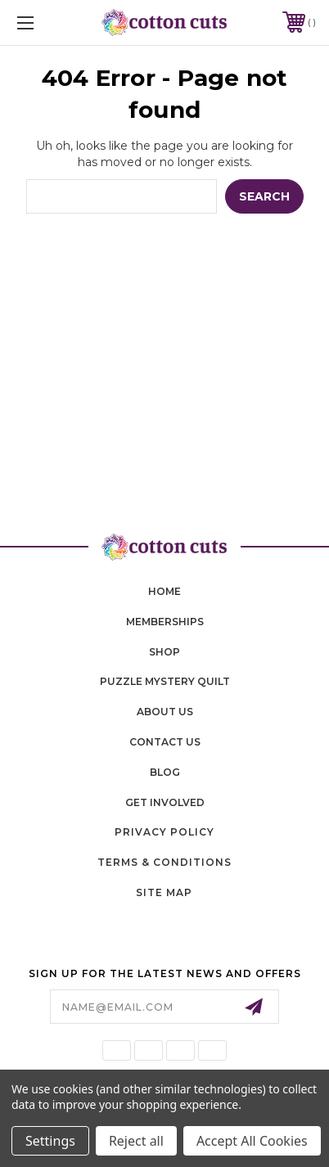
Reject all (136, 1141)
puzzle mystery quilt (165, 681)
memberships (165, 621)
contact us (165, 742)
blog (165, 772)
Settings (50, 1141)
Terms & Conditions (164, 862)
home (164, 591)
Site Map (164, 892)
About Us (165, 711)
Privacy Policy (164, 832)
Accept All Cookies (252, 1141)
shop (164, 652)
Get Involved (165, 802)
